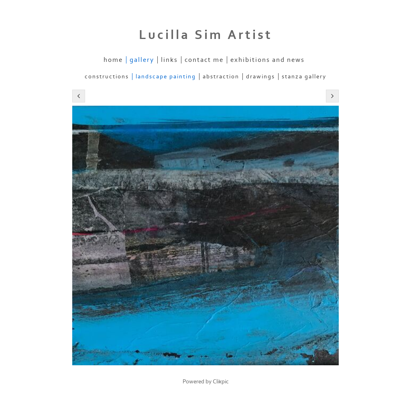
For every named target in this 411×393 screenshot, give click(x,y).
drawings (260, 76)
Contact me (204, 59)
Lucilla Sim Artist (206, 35)
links (169, 59)
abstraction (221, 76)
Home (113, 59)
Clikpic (221, 381)
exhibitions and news (267, 59)
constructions (107, 76)
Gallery (142, 59)
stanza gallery (304, 76)
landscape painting (166, 76)
